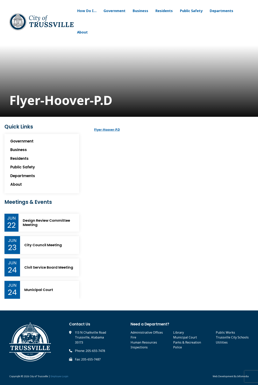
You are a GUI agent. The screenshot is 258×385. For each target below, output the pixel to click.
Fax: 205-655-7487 (88, 359)
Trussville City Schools (232, 337)
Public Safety (191, 10)
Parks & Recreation (187, 342)
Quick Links (18, 127)
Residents (164, 10)
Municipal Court (38, 290)
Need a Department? (150, 324)
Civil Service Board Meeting (48, 267)
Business (140, 10)
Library (178, 332)
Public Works (225, 332)
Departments (221, 10)
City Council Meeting (43, 245)
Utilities (222, 342)
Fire (133, 337)
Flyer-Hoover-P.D (107, 129)
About (82, 32)
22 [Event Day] (11, 225)
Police (177, 347)
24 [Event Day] (12, 269)
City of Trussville (39, 376)
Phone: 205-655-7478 (90, 351)
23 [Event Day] (12, 247)
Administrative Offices (147, 332)
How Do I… (87, 10)
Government (114, 10)
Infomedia (243, 376)
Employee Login (59, 376)
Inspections (139, 347)
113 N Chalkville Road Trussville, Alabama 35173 (90, 337)
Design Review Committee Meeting (46, 222)
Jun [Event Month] (11, 218)
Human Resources (144, 342)
